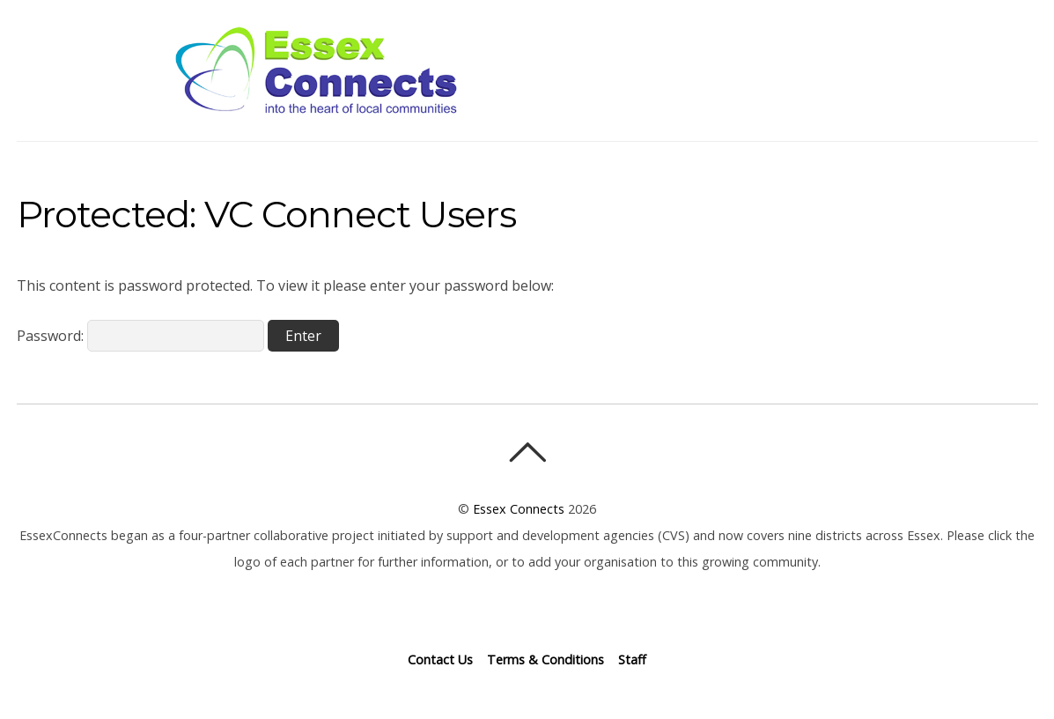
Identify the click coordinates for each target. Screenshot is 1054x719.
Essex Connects (316, 70)
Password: (140, 335)
